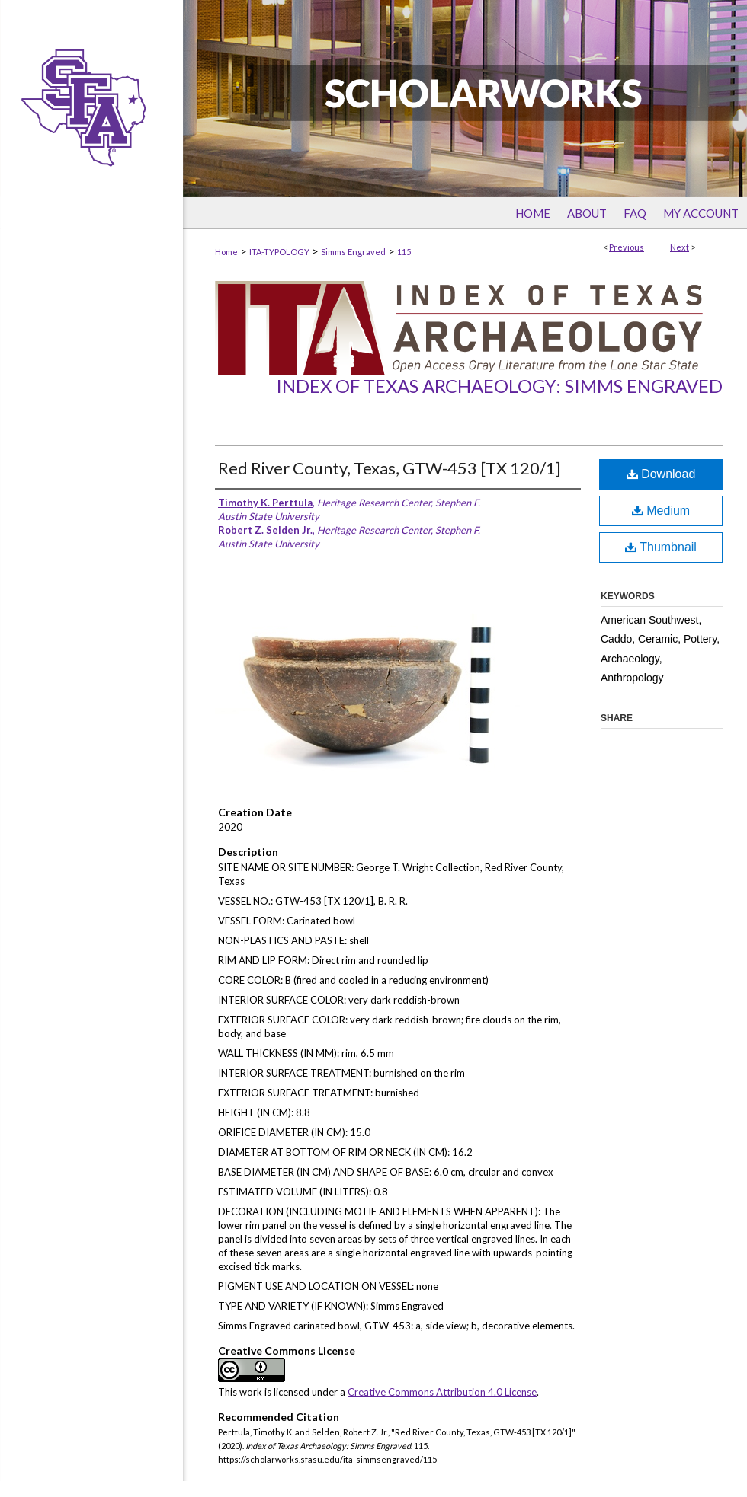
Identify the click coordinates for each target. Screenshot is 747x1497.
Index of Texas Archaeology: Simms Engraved (499, 386)
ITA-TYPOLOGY (279, 252)
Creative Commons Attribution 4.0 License (442, 1392)
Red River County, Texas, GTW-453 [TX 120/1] (389, 468)
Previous (626, 247)
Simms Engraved (353, 252)
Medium (661, 510)
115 (404, 252)
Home (226, 252)
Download (661, 474)
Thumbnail (661, 547)
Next (679, 247)
